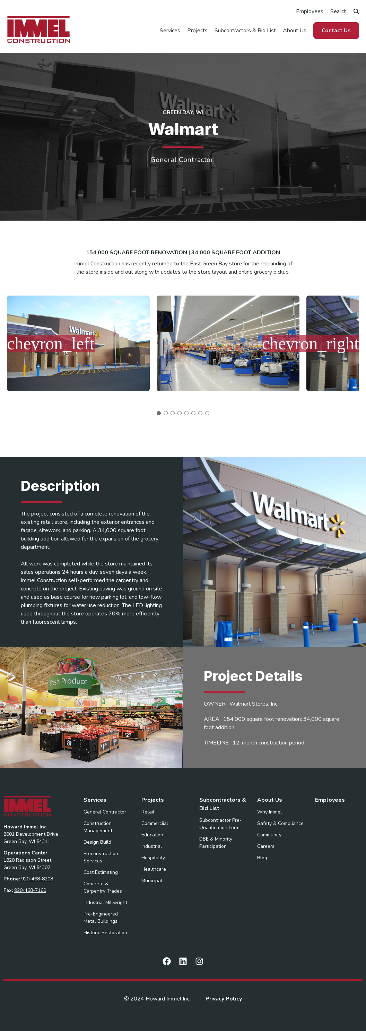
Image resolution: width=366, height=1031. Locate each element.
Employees (309, 11)
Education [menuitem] (152, 835)
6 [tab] (193, 413)
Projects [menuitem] (197, 30)
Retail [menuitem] (147, 812)
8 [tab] (207, 413)
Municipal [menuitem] (151, 880)
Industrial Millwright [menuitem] (105, 902)
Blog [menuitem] (262, 857)
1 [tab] (159, 413)
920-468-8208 (37, 879)
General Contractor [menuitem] (105, 812)
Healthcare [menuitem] (153, 869)
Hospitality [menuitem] (153, 857)
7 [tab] (200, 413)
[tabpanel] (228, 343)
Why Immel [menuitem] (269, 812)
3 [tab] (173, 413)
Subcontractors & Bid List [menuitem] (245, 30)
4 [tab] (179, 413)
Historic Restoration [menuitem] (105, 932)
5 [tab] (186, 413)
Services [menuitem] (170, 30)
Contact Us (336, 30)
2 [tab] (166, 413)
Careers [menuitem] (265, 846)
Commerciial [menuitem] (154, 823)
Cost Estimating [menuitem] (101, 872)
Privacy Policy (224, 999)
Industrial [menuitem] (151, 846)
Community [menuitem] (269, 835)
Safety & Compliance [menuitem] (280, 823)
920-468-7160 (30, 890)
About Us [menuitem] (294, 30)
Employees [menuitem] (330, 800)
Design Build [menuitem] (97, 842)
